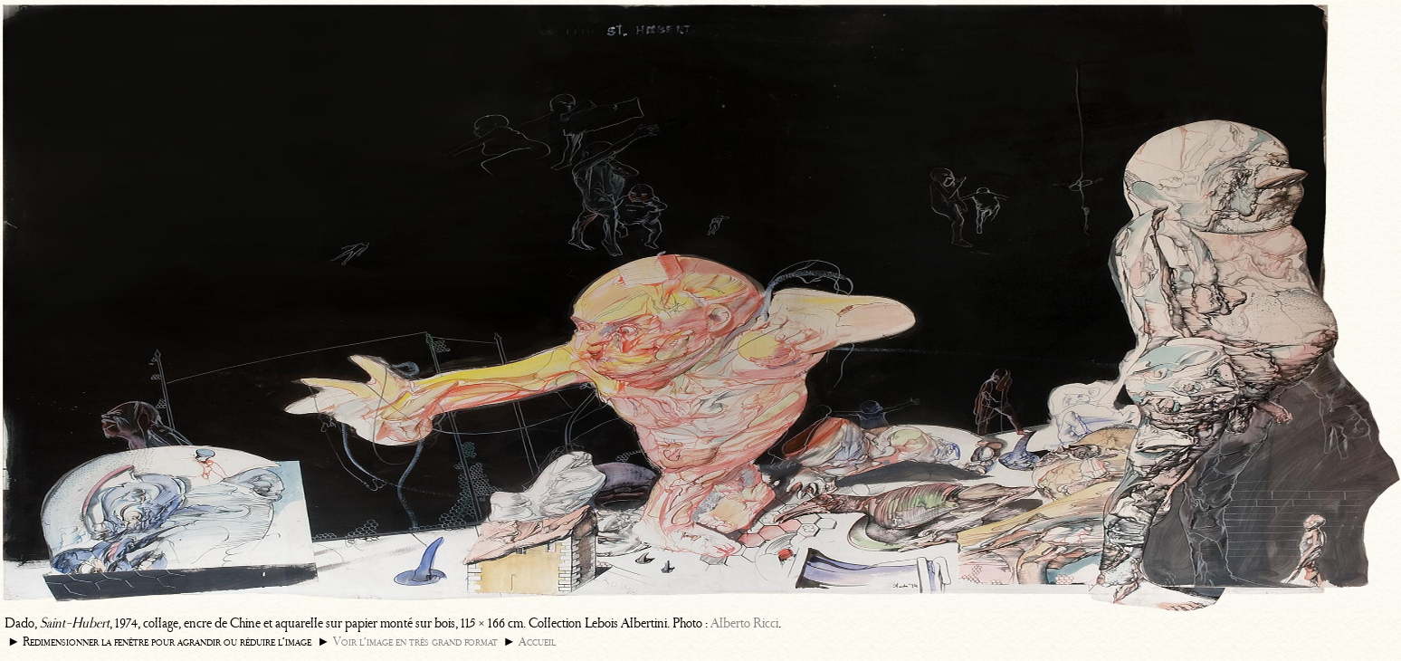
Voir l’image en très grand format (415, 641)
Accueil (537, 641)
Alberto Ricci (744, 623)
